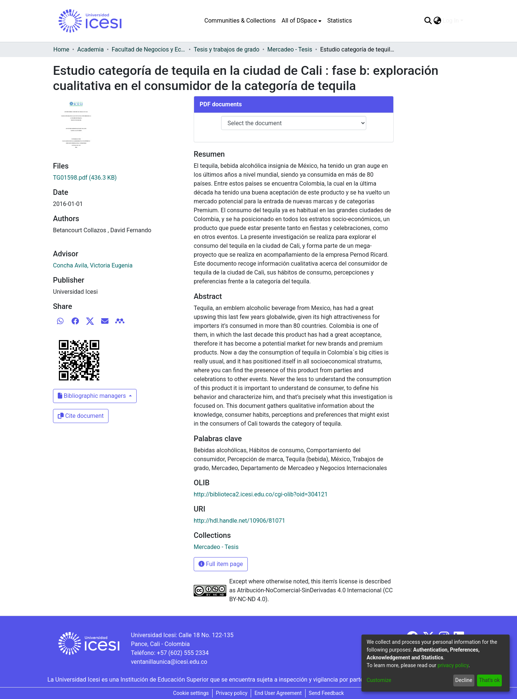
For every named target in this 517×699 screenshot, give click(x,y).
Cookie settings (191, 693)
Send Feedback (326, 693)
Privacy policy (231, 693)
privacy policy (452, 665)
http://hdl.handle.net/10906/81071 (239, 520)
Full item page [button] (221, 563)
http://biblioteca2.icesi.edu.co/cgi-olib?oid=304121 (261, 494)
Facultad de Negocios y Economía (149, 49)
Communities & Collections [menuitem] (240, 20)
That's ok (489, 680)
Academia (90, 49)
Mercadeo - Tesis (289, 49)
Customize (379, 680)
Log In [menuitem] (451, 20)
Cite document (81, 415)
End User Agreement (277, 693)
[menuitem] (301, 20)
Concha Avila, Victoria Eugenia (93, 265)
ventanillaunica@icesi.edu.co (169, 661)
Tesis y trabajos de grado (227, 49)
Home (61, 49)
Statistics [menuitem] (339, 20)
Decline (463, 680)
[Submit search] (428, 20)
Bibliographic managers (92, 395)
